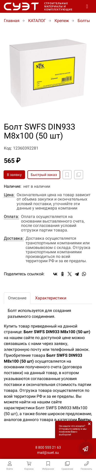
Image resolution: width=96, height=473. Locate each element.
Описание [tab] (17, 298)
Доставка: (14, 238)
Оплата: (11, 216)
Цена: (9, 195)
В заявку (14, 175)
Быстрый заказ (44, 175)
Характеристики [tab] (50, 298)
